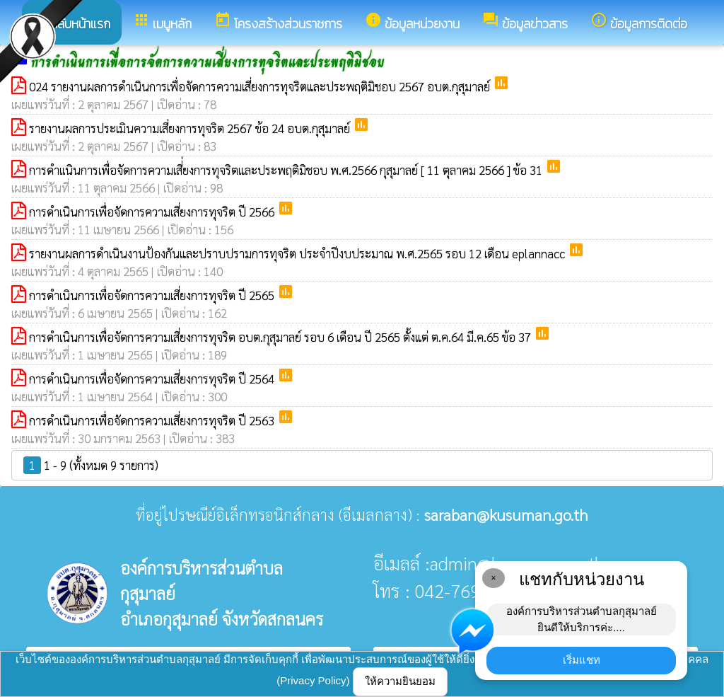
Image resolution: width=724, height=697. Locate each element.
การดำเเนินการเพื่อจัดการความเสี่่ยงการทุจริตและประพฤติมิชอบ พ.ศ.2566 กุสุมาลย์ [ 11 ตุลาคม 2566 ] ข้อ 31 (287, 170)
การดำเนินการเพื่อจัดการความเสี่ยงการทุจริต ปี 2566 (153, 211)
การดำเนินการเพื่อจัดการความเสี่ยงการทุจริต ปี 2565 (153, 295)
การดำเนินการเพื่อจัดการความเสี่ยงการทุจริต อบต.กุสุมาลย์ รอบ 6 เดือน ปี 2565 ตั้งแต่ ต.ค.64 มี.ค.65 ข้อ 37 (281, 337)
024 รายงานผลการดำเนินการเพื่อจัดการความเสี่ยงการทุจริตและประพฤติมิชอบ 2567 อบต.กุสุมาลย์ (261, 86)
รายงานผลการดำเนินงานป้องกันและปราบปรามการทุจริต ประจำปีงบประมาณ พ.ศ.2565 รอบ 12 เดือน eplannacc (298, 253)
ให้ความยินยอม (400, 681)
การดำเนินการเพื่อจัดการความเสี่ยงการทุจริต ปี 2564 (153, 378)
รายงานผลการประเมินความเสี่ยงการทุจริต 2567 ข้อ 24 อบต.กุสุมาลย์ (191, 128)
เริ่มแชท (581, 660)
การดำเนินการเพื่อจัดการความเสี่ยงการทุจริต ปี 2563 (153, 420)
